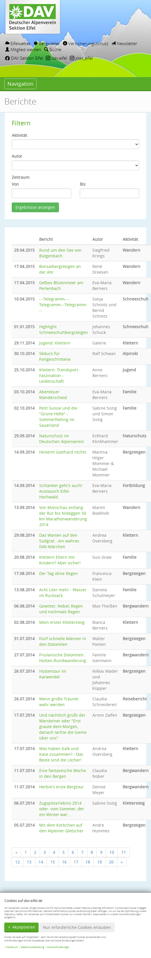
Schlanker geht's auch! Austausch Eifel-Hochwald (60, 491)
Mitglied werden (23, 49)
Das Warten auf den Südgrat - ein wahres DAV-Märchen (59, 540)
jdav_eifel (81, 58)
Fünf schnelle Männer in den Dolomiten (62, 641)
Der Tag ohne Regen (58, 573)
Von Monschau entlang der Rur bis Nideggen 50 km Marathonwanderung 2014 (63, 516)
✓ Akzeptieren (21, 927)
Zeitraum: (21, 177)
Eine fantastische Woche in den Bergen (62, 773)
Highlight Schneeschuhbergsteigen (63, 329)
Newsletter (124, 43)
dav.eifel (56, 58)
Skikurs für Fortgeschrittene (55, 356)
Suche (52, 49)
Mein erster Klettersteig (62, 622)
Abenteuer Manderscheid (53, 394)
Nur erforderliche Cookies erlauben (77, 927)
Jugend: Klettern (54, 343)
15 (52, 862)
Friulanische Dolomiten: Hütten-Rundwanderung (62, 657)
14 (41, 862)
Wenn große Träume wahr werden (58, 701)
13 (29, 862)
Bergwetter (46, 43)
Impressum (12, 947)
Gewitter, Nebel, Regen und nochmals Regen (61, 608)
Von (15, 184)
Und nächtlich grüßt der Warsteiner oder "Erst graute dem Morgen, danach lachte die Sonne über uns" (63, 726)
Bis (83, 184)
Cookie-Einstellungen (58, 947)
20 (111, 862)
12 (17, 862)
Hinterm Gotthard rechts (62, 452)
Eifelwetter (18, 43)
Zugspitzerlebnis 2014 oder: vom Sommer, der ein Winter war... (61, 808)
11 (123, 852)
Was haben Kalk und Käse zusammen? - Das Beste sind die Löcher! (61, 754)
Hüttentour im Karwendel (52, 674)
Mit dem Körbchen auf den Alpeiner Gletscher (61, 827)
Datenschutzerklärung (32, 947)
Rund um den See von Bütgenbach (60, 252)
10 (112, 852)
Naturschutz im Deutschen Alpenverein (61, 438)
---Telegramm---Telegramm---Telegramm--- (63, 304)
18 (88, 862)
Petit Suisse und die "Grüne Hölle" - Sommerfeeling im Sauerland (58, 416)
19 (99, 862)
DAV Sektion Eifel (24, 58)
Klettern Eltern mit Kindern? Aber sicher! (60, 560)
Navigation (20, 83)
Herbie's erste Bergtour (61, 786)
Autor (17, 156)
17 (76, 862)
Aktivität (19, 135)
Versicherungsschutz (85, 43)
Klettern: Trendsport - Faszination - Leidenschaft (60, 375)
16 (64, 862)
